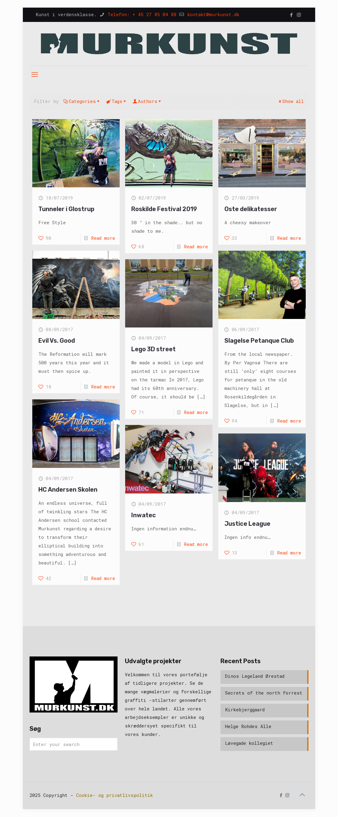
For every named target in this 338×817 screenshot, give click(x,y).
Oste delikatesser (250, 209)
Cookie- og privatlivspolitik (114, 795)
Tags (116, 101)
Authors (147, 101)
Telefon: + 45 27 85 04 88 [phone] (140, 14)
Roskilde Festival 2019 (164, 209)
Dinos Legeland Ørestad (254, 676)
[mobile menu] (35, 74)
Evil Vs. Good (56, 340)
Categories (81, 101)
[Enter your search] (74, 744)
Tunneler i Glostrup (66, 209)
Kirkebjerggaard (245, 709)
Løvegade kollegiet (249, 743)
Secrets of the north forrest (263, 693)
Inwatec (143, 515)
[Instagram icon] (299, 15)
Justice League (247, 523)
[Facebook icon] (291, 15)
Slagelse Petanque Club (259, 340)
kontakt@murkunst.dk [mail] (212, 14)
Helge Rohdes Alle (248, 726)
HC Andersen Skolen (67, 489)
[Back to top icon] (302, 794)
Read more (103, 238)
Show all (291, 101)
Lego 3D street (153, 349)
